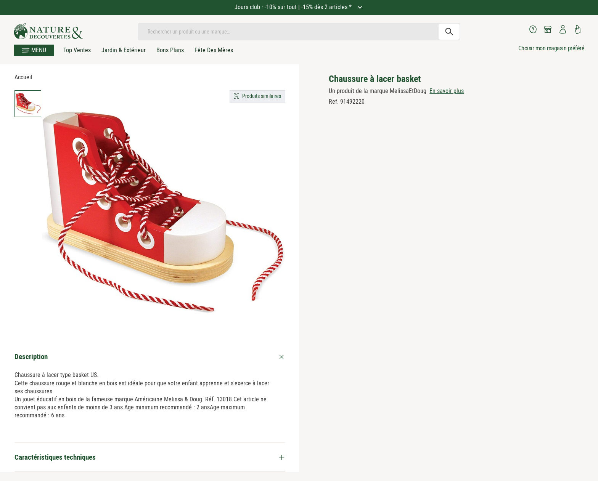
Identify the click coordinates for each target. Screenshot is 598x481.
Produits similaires (261, 96)
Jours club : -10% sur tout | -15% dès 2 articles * (294, 7)
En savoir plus (446, 91)
